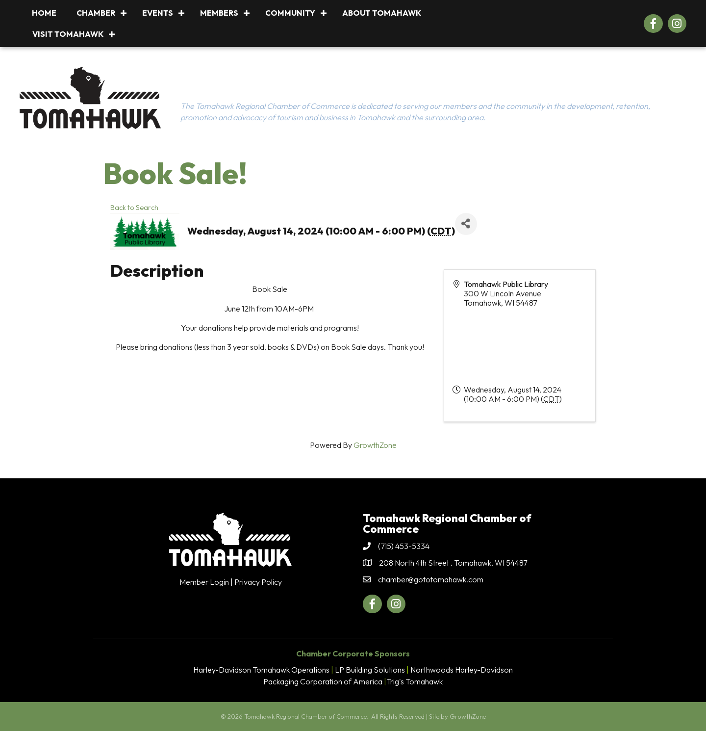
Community (290, 13)
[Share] (466, 224)
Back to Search (134, 207)
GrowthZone (375, 445)
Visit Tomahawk (67, 34)
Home (44, 13)
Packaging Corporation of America (322, 681)
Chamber (95, 13)
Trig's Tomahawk (414, 681)
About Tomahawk (381, 13)
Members (219, 13)
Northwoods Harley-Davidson (461, 670)
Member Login (204, 582)
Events (157, 13)
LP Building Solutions (370, 670)
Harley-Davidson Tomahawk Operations (261, 670)
